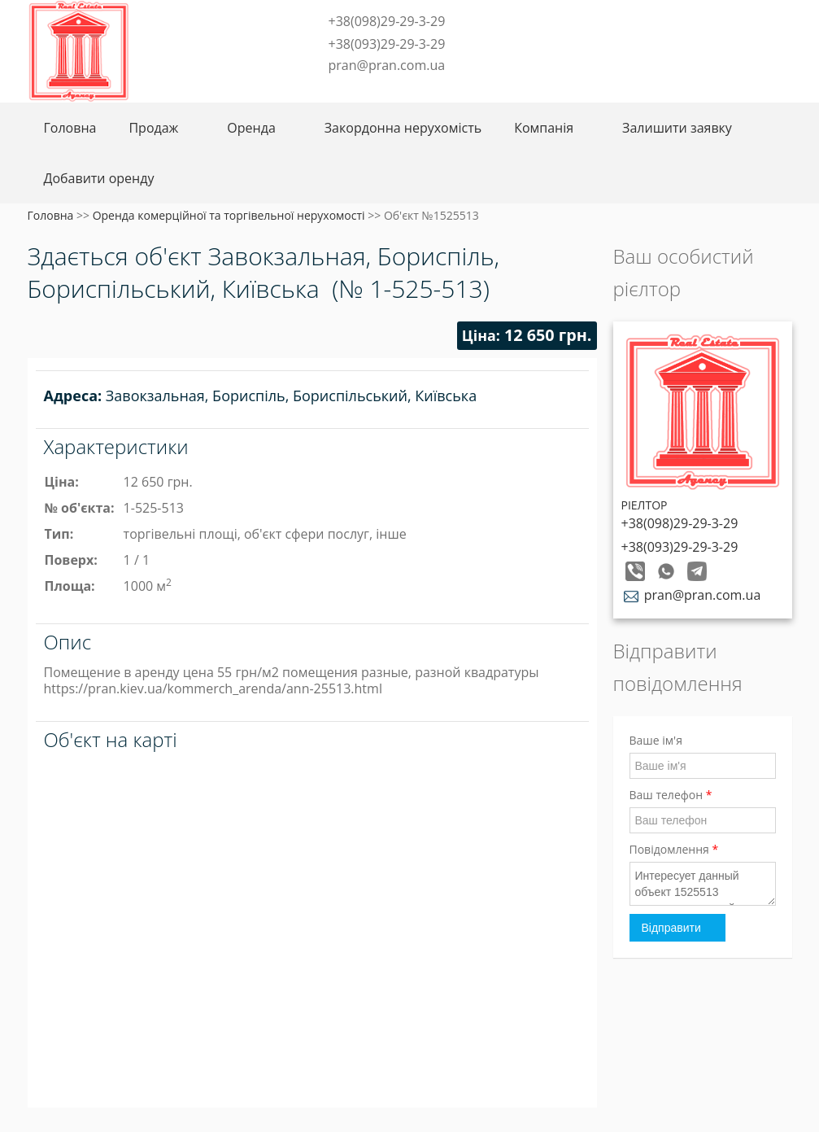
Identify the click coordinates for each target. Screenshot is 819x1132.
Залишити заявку (677, 128)
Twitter (335, 90)
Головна (70, 128)
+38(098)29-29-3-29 (387, 21)
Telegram (362, 90)
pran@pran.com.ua (387, 65)
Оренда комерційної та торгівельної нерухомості (229, 215)
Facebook (312, 90)
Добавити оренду (99, 178)
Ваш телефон (670, 794)
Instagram (389, 90)
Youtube (442, 90)
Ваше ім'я (655, 740)
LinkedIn (416, 90)
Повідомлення (674, 849)
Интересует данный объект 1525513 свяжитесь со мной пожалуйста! (702, 884)
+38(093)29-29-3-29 (387, 44)
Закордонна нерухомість (403, 128)
